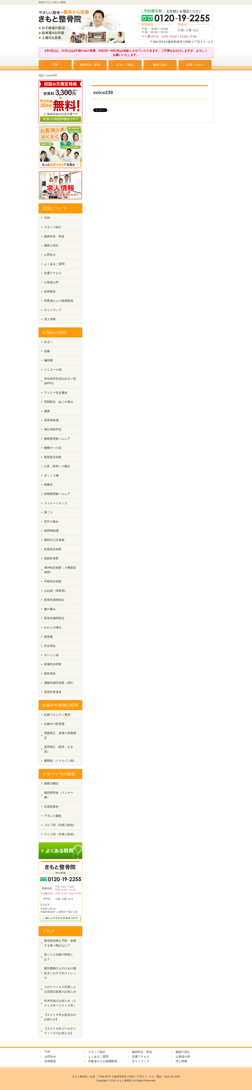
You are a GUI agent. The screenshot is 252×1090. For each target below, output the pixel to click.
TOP (55, 64)
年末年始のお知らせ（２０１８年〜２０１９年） (60, 1003)
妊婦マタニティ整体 (57, 714)
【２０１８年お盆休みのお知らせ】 (60, 1017)
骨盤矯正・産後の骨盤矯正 (60, 735)
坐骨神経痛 (51, 420)
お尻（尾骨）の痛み (57, 466)
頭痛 (47, 351)
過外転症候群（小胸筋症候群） (60, 570)
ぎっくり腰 (51, 475)
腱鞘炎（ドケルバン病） (60, 760)
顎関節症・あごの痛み (58, 401)
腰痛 (47, 411)
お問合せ (50, 254)
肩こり (48, 512)
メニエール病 (53, 369)
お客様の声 (51, 282)
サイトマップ (53, 310)
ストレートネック (55, 503)
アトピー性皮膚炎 (55, 392)
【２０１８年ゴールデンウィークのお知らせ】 (60, 1031)
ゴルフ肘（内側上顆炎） (60, 824)
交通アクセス (195, 64)
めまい (48, 341)
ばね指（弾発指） (55, 590)
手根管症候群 (53, 581)
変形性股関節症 (54, 599)
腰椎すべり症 (53, 447)
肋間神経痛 (51, 530)
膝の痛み (50, 609)
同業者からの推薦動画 (58, 300)
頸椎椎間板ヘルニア (57, 493)
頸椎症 (48, 484)
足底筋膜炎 (51, 806)
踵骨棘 (48, 636)
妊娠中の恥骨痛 (54, 723)
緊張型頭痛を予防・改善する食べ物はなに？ (60, 943)
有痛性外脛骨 (53, 664)
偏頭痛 (48, 360)
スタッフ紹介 (125, 64)
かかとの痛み (53, 627)
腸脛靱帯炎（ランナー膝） (58, 795)
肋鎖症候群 (51, 558)
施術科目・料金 (90, 64)
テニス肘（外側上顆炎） (60, 834)
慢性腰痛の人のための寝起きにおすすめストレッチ (60, 973)
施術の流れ (160, 64)
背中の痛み (51, 521)
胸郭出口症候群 (54, 539)
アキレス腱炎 (53, 815)
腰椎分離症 (51, 783)
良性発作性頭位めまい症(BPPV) (60, 381)
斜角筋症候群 (53, 549)
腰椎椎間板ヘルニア (57, 438)
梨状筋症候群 (53, 457)
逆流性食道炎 (53, 691)
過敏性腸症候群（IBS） (59, 682)
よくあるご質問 (54, 264)
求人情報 (50, 319)
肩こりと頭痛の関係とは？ (58, 957)
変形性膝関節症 (54, 618)
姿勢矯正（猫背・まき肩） (58, 749)
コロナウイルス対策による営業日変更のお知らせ (60, 989)
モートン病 (51, 655)
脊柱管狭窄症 (53, 429)
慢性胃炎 (50, 673)
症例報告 (50, 291)
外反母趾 (50, 645)
